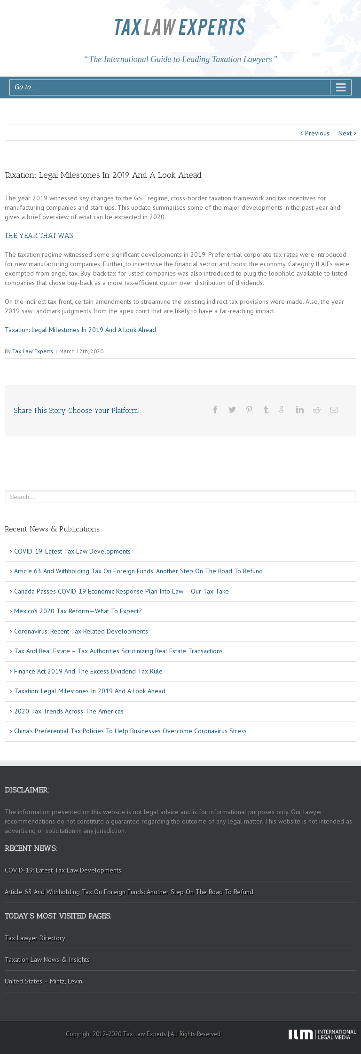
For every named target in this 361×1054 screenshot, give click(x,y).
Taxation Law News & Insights (47, 959)
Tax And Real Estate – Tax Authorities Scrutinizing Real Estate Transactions (117, 651)
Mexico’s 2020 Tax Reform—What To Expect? (77, 611)
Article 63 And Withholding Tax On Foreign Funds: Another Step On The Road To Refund (137, 571)
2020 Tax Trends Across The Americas (68, 711)
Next (345, 133)
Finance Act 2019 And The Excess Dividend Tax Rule (87, 671)
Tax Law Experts (32, 351)
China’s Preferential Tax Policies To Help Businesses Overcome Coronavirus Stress (129, 731)
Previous (317, 133)
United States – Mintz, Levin (43, 981)
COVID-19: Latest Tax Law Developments (71, 551)
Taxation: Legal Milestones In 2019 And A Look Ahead (80, 329)
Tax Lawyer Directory (35, 938)
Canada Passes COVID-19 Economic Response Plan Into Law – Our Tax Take (120, 591)
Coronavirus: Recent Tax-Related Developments (80, 631)
